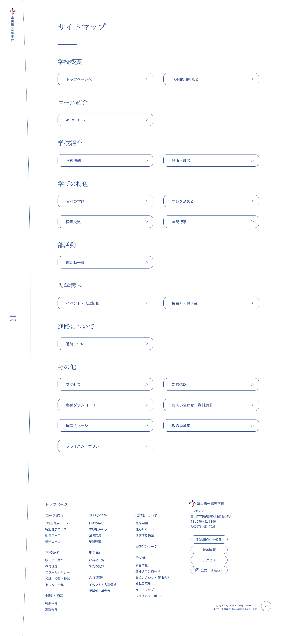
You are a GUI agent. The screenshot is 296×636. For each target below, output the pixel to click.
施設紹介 (51, 609)
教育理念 (51, 566)
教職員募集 (143, 583)
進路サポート (144, 529)
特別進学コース (56, 529)
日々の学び (96, 523)
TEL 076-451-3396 (203, 521)
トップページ (56, 504)
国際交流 (95, 535)
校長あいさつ (54, 560)
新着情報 (141, 565)
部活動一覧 (96, 560)
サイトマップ (144, 590)
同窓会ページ (146, 546)
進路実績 (141, 523)
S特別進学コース (57, 523)
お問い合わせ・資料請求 (152, 577)
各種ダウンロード (147, 571)
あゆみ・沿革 (54, 584)
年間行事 (95, 541)
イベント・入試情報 (103, 584)
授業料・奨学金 (99, 591)
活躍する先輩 (144, 535)
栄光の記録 (96, 566)
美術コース (52, 541)
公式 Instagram (209, 570)
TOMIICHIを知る (209, 539)
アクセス (209, 560)
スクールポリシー (57, 572)
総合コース (52, 535)
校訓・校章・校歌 (57, 578)
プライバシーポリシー (150, 596)
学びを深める (98, 529)
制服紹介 (51, 603)
